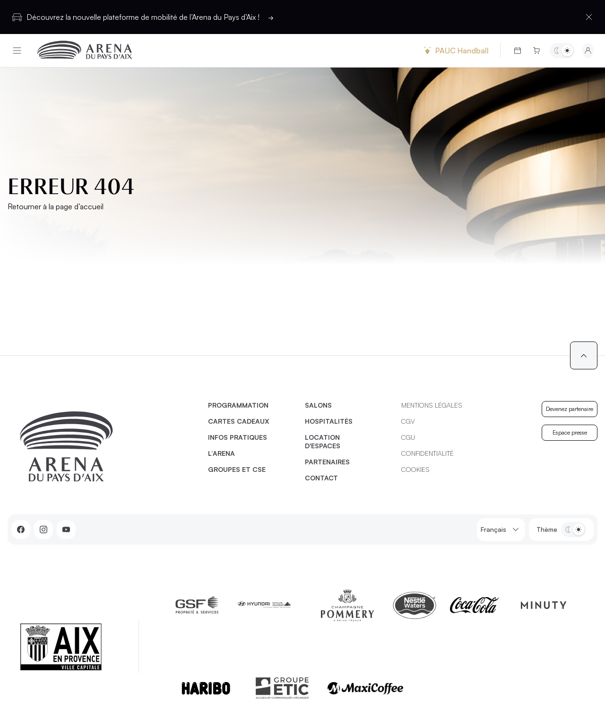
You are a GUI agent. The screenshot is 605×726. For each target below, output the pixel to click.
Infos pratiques (237, 437)
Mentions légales (431, 405)
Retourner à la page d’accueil (56, 206)
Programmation (238, 405)
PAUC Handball (455, 50)
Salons (318, 405)
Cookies (415, 469)
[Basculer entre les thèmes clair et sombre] (562, 50)
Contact (321, 478)
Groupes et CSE (237, 469)
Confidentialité (427, 453)
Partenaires (327, 462)
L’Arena (221, 453)
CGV (408, 421)
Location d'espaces (322, 441)
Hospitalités (329, 421)
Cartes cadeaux (238, 421)
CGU (408, 437)
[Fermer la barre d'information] (588, 17)
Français (501, 530)
